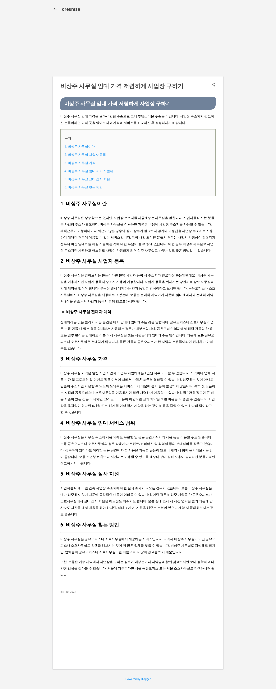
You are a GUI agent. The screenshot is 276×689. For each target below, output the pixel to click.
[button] (213, 85)
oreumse (71, 9)
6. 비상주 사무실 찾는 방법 (83, 187)
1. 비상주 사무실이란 (79, 146)
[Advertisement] (138, 46)
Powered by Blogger (138, 679)
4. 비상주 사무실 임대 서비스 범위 (88, 171)
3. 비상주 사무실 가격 (79, 163)
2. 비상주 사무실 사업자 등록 (85, 155)
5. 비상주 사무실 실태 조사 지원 (87, 179)
